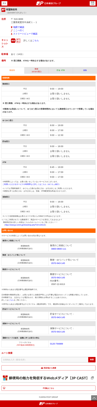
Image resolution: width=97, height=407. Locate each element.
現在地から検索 (50, 368)
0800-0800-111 (58, 249)
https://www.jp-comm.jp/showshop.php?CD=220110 (25, 225)
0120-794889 (56, 343)
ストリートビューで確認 (25, 33)
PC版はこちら (48, 388)
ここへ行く (18, 30)
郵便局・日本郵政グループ (48, 3)
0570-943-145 (58, 263)
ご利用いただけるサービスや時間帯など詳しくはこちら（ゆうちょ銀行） (31, 184)
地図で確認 (18, 27)
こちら (35, 40)
